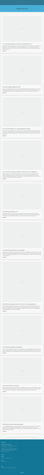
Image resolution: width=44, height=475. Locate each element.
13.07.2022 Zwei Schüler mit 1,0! (10, 211)
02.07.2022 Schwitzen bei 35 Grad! (11, 385)
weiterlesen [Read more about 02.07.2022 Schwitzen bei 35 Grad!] (4, 391)
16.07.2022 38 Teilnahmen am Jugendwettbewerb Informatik (16, 128)
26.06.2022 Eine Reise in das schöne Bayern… (13, 424)
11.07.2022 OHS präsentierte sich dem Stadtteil (13, 250)
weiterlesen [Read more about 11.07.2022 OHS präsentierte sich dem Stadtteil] (4, 257)
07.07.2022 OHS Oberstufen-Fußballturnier (12, 347)
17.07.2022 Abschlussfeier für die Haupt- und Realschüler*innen (17, 44)
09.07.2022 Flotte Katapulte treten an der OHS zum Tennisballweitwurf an (19, 304)
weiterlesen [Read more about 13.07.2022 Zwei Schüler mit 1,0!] (4, 217)
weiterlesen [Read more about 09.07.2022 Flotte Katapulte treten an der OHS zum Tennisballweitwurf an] (4, 311)
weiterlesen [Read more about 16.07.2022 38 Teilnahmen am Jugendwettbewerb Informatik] (4, 135)
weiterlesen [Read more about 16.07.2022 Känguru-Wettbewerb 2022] (4, 92)
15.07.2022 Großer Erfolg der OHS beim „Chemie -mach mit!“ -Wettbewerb (20, 171)
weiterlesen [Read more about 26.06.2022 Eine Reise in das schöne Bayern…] (4, 431)
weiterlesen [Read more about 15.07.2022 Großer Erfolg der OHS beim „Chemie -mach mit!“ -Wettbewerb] (4, 178)
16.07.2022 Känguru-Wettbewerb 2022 (11, 87)
